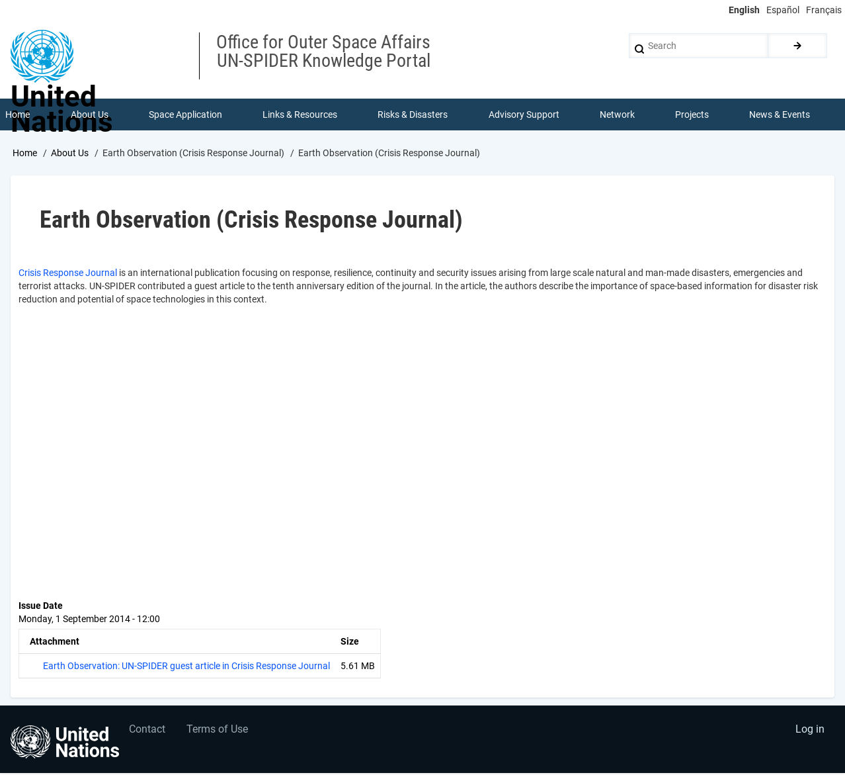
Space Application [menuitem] (185, 115)
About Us (70, 154)
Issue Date (41, 607)
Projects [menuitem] (692, 115)
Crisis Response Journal (68, 274)
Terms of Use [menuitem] (220, 732)
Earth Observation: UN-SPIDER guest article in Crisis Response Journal (186, 667)
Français (824, 10)
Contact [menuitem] (148, 732)
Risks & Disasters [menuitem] (413, 115)
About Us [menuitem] (89, 115)
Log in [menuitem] (809, 732)
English (744, 10)
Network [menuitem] (617, 115)
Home (25, 154)
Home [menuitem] (18, 115)
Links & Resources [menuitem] (300, 115)
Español (782, 10)
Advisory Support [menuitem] (524, 115)
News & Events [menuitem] (780, 115)
